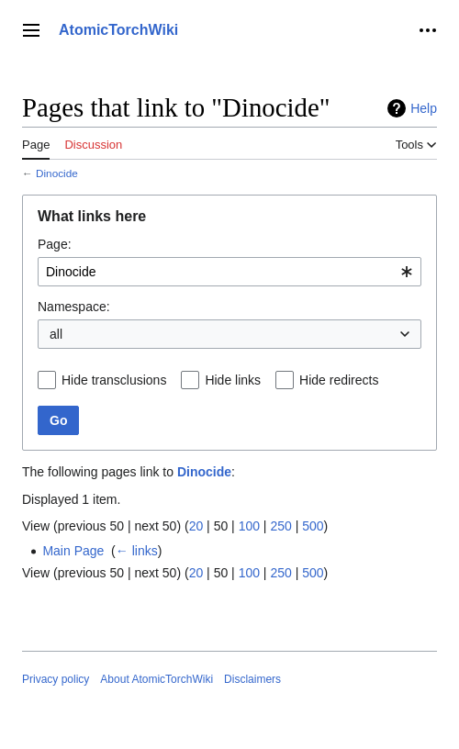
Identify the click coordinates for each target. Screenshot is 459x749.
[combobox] (229, 271)
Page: (55, 244)
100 (249, 526)
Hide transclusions (114, 380)
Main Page (73, 550)
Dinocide (57, 173)
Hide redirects (338, 380)
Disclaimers (252, 679)
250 (280, 526)
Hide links (233, 380)
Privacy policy (55, 679)
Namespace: (74, 306)
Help (423, 108)
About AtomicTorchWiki (156, 679)
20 (196, 526)
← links (137, 550)
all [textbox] (56, 334)
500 (312, 526)
